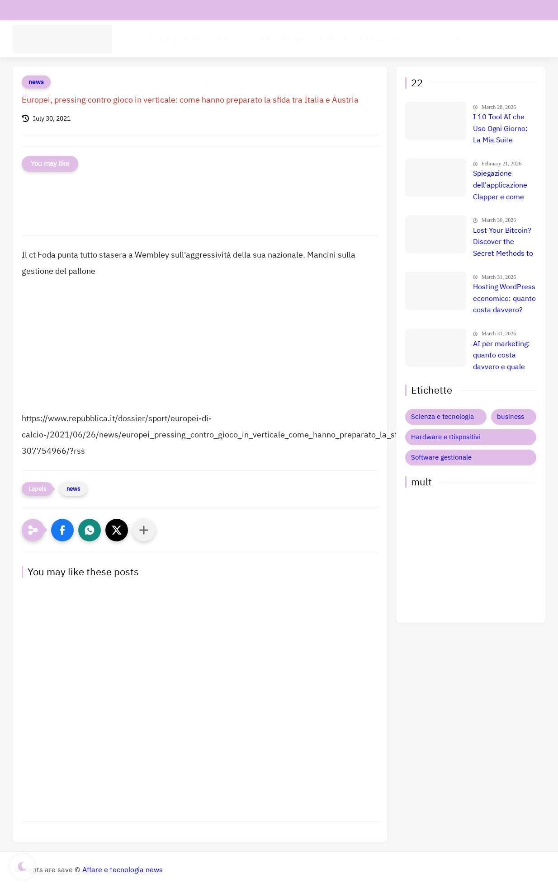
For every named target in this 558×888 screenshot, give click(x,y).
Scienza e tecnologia (442, 417)
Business (452, 38)
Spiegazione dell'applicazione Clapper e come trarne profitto (500, 185)
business (510, 417)
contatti (27, 10)
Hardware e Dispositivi (393, 38)
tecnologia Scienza (178, 38)
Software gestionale (441, 457)
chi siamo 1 (66, 10)
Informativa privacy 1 (124, 10)
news (36, 82)
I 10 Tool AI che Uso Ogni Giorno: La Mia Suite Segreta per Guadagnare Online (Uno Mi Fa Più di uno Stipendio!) (504, 129)
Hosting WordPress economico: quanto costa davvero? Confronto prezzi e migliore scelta (504, 299)
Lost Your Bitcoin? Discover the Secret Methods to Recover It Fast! (503, 242)
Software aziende (244, 38)
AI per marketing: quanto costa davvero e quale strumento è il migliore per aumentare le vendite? (501, 356)
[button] (62, 530)
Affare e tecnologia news (122, 870)
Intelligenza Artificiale (314, 38)
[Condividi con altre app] (143, 530)
